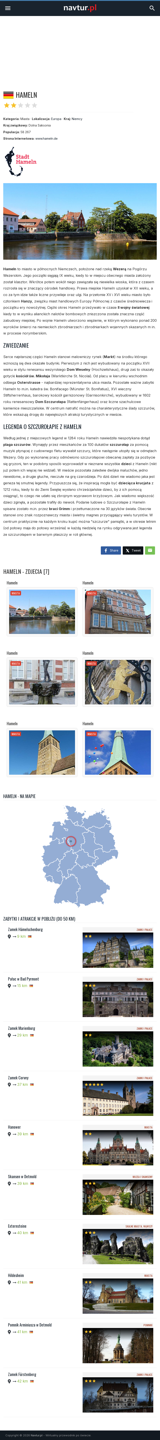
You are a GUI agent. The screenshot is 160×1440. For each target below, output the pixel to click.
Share (110, 550)
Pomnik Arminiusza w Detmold (30, 1325)
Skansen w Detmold (22, 1176)
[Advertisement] (80, 48)
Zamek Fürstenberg (22, 1374)
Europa (56, 119)
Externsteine (17, 1226)
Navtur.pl (36, 1435)
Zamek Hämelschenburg (25, 929)
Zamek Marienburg (21, 1028)
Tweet (133, 551)
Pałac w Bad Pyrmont (23, 979)
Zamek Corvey (18, 1077)
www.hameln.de (46, 138)
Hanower (14, 1127)
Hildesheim (16, 1275)
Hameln (12, 583)
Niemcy (77, 119)
